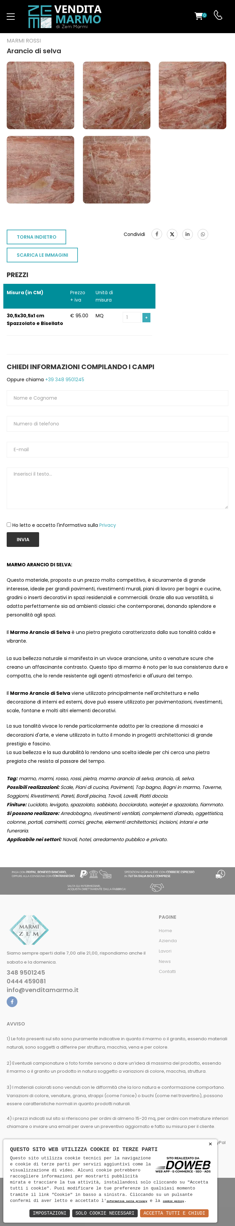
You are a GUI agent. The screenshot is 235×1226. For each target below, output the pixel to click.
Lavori (165, 951)
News (165, 961)
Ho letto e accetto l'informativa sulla (64, 525)
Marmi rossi (24, 41)
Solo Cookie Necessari (105, 1213)
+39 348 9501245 (64, 379)
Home (165, 930)
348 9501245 (26, 973)
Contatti (167, 971)
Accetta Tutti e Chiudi (174, 1213)
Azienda (168, 940)
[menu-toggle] (11, 17)
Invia (23, 539)
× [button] (210, 1144)
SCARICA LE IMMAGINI (42, 255)
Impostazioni (50, 1213)
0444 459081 (26, 981)
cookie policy (173, 1201)
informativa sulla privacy (127, 1201)
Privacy (107, 525)
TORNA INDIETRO (36, 237)
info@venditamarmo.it (43, 990)
